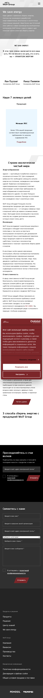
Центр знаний (9, 625)
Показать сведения (27, 360)
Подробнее (21, 142)
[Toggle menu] (39, 3)
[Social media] (4, 603)
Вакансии (7, 647)
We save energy (9, 630)
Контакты (7, 656)
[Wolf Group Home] (9, 3)
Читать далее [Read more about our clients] (21, 402)
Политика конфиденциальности (16, 669)
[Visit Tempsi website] (28, 692)
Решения (6, 621)
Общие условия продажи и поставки (19, 678)
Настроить (22, 374)
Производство (9, 652)
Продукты (7, 617)
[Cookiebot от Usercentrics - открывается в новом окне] (30, 321)
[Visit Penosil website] (15, 692)
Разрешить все (21, 367)
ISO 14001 (29, 306)
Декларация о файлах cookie (15, 674)
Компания (7, 643)
